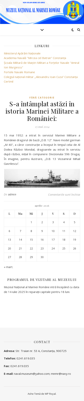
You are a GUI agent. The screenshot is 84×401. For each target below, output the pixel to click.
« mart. (8, 267)
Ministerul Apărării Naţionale (22, 53)
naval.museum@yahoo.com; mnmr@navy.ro (42, 374)
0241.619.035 (26, 358)
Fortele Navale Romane (19, 72)
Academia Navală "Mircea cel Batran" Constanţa (35, 58)
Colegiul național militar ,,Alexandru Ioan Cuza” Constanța (41, 77)
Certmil (8, 81)
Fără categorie (42, 97)
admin (12, 194)
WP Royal (50, 393)
